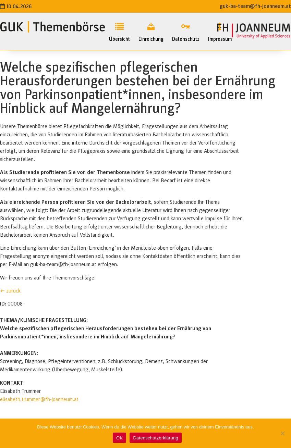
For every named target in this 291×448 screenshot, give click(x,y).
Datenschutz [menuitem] (185, 31)
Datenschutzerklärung (155, 437)
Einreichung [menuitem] (150, 31)
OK (119, 437)
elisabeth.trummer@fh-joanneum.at (39, 399)
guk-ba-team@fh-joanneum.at (255, 6)
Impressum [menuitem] (220, 31)
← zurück (10, 290)
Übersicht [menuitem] (119, 31)
